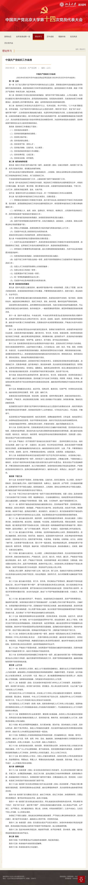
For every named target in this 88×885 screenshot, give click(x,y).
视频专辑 (61, 36)
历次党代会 (8, 43)
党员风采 (73, 36)
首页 (77, 49)
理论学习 (38, 36)
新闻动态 (7, 36)
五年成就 (50, 36)
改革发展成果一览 (23, 36)
